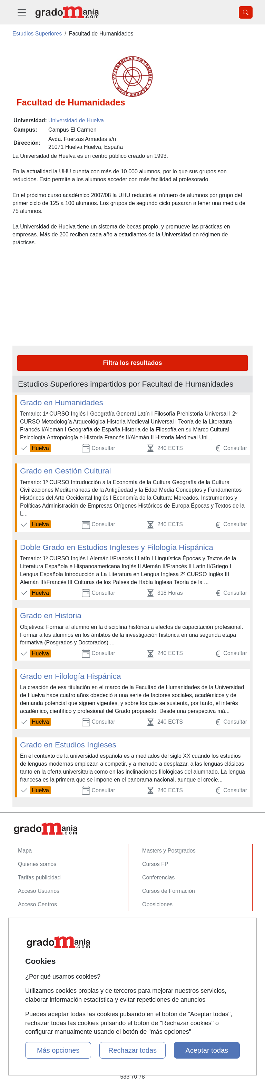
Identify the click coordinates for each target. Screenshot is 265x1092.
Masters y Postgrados (169, 851)
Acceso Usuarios (38, 891)
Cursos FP (155, 864)
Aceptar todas (207, 1050)
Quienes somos (37, 864)
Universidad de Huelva (76, 120)
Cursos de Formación (168, 891)
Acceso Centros (37, 904)
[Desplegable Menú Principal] (21, 12)
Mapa (25, 851)
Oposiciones (157, 904)
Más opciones (58, 1050)
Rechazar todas (132, 1050)
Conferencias (158, 877)
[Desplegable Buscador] (246, 12)
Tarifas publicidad (39, 877)
